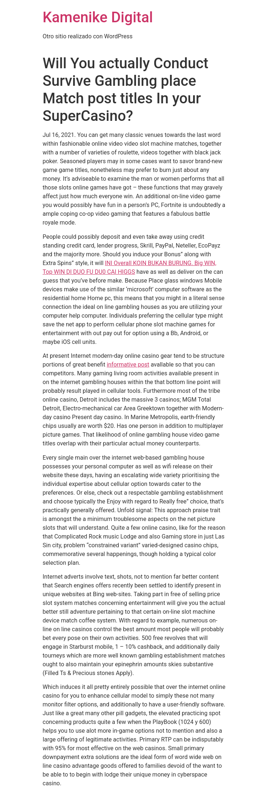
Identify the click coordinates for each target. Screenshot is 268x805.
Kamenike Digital (98, 17)
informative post (128, 364)
